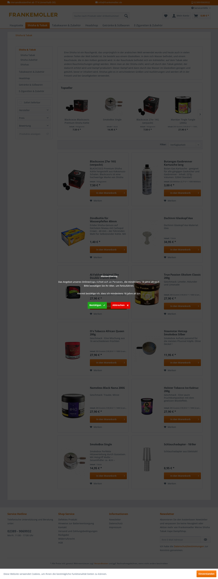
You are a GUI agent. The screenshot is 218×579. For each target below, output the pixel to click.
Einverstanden (206, 573)
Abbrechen (120, 305)
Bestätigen (97, 305)
